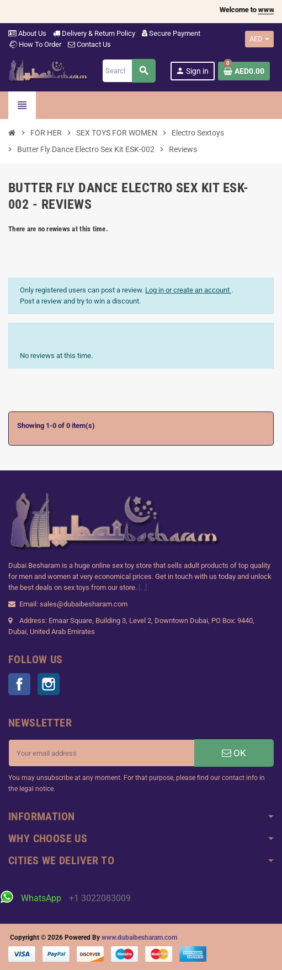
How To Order (34, 44)
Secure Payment (171, 33)
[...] (143, 587)
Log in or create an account (188, 290)
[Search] (128, 71)
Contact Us (89, 44)
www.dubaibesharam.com (139, 937)
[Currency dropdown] (259, 39)
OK (234, 752)
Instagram (49, 684)
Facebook (19, 684)
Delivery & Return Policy (94, 33)
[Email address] (101, 753)
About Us (27, 33)
